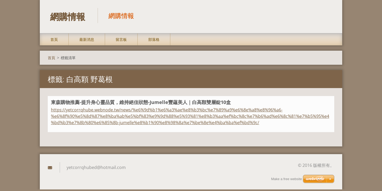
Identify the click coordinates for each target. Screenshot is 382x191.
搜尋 (328, 15)
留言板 (121, 40)
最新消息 (86, 40)
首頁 (54, 40)
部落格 (153, 40)
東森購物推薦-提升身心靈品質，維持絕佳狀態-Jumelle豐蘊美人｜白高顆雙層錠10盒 (141, 103)
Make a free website (286, 179)
